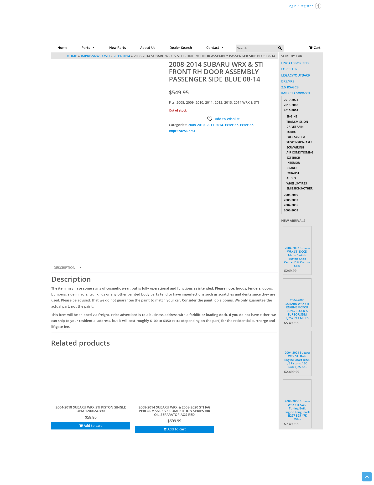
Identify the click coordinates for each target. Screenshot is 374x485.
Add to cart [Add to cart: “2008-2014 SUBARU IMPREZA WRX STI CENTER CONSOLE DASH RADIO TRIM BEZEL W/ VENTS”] (254, 439)
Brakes (291, 168)
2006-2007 (291, 200)
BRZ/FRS (287, 81)
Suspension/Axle (299, 142)
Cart (317, 47)
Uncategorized (295, 63)
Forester (289, 69)
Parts (88, 47)
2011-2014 (215, 125)
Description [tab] (64, 293)
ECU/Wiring (295, 147)
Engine (291, 116)
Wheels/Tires (296, 183)
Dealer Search (181, 47)
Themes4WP (216, 477)
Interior (293, 163)
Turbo (291, 132)
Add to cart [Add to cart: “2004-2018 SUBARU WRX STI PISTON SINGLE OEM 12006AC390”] (78, 435)
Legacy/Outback (295, 75)
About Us (147, 47)
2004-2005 (291, 205)
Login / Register (300, 6)
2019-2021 (291, 100)
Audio (291, 178)
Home (62, 47)
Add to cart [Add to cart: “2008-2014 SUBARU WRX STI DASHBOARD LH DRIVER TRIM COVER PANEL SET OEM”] (195, 435)
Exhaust (292, 173)
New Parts (117, 47)
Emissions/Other (299, 188)
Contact (215, 47)
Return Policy (237, 464)
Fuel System (295, 137)
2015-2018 (291, 105)
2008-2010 (196, 125)
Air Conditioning (299, 152)
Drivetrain (294, 127)
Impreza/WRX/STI (183, 130)
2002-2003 (291, 210)
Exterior (231, 125)
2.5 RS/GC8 (290, 87)
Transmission (297, 122)
